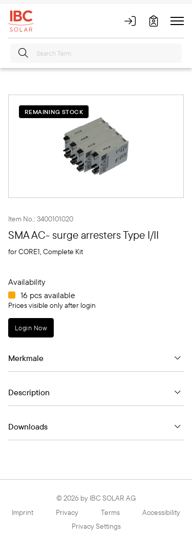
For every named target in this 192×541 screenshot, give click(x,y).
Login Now (31, 328)
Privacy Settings (96, 526)
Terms (110, 512)
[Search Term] (96, 53)
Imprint (22, 512)
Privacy (67, 512)
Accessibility (161, 512)
